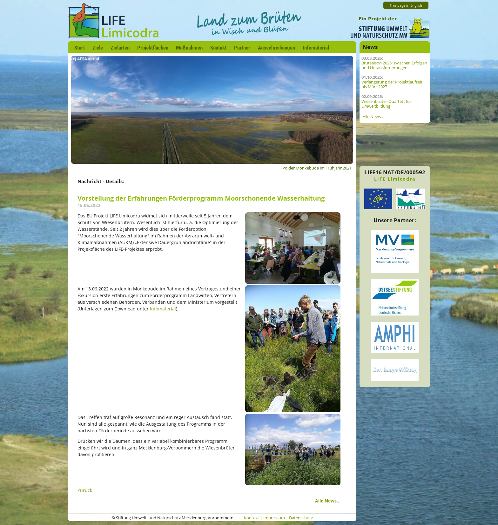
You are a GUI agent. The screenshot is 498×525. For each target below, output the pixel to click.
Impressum (274, 518)
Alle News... (327, 501)
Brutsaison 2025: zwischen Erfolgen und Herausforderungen (394, 65)
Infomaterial (316, 47)
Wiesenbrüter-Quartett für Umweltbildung (386, 104)
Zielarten (120, 47)
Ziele (97, 47)
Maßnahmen (189, 47)
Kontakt (218, 47)
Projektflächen (152, 47)
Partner (242, 47)
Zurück (84, 490)
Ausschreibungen (276, 47)
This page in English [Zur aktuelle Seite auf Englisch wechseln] (406, 5)
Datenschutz (301, 518)
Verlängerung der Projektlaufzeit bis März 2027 (391, 84)
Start (79, 47)
